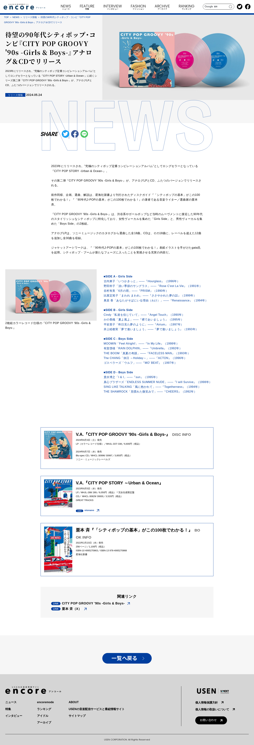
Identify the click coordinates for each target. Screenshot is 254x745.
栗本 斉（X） (72, 609)
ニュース (11, 702)
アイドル (42, 715)
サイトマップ (77, 715)
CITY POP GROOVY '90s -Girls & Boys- (93, 603)
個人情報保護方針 (206, 702)
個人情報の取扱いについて (212, 709)
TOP (6, 17)
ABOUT (74, 702)
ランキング (44, 709)
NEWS (16, 17)
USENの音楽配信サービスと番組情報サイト (96, 709)
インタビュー (13, 715)
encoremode (45, 702)
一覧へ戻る (124, 658)
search (230, 6)
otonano (89, 510)
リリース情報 (30, 17)
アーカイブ (44, 722)
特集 (8, 709)
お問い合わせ (208, 720)
